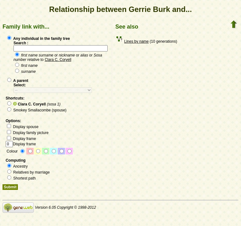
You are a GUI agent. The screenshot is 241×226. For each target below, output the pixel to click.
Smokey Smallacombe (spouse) (37, 110)
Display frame (21, 139)
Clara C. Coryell (58, 59)
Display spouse (23, 127)
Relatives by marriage (28, 172)
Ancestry (17, 166)
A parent (17, 80)
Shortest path (21, 178)
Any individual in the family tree (38, 38)
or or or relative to (57, 57)
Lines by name (136, 41)
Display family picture (28, 133)
